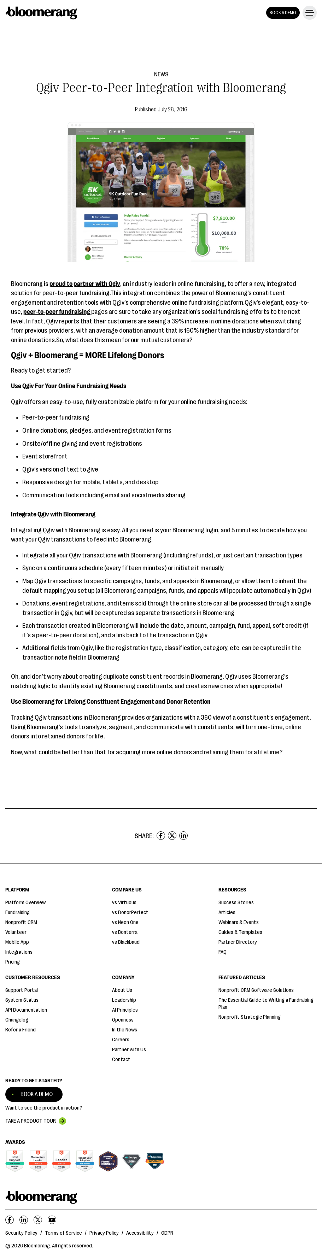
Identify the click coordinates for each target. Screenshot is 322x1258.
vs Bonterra (124, 932)
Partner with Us (129, 1050)
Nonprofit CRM (21, 922)
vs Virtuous (124, 903)
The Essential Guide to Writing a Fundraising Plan (266, 1003)
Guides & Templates (240, 932)
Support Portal (21, 990)
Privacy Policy (104, 1233)
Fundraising (17, 912)
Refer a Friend (20, 1030)
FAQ (222, 952)
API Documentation (26, 1010)
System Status (22, 1000)
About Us (122, 990)
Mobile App (17, 942)
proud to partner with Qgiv (84, 283)
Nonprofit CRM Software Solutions (256, 990)
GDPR (167, 1233)
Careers (120, 1040)
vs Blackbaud (126, 942)
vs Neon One (125, 922)
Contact (121, 1060)
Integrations (19, 952)
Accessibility (140, 1233)
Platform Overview (25, 903)
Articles (226, 912)
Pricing (12, 962)
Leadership (124, 1000)
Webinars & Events (238, 922)
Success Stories (236, 903)
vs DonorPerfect (130, 912)
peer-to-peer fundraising (57, 311)
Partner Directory (237, 942)
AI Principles (125, 1010)
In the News (124, 1030)
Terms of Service (63, 1233)
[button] (308, 13)
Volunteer (16, 932)
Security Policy (21, 1233)
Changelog (16, 1020)
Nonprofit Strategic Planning (249, 1017)
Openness (123, 1020)
